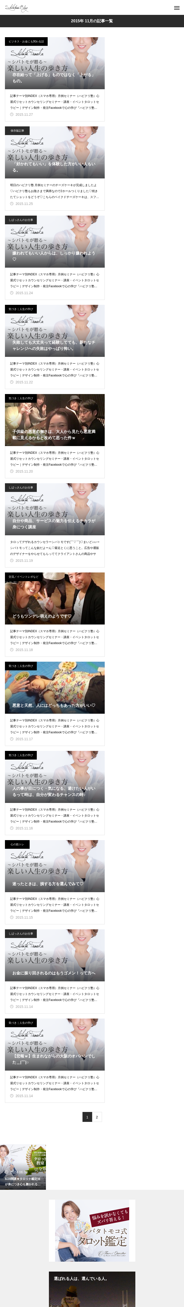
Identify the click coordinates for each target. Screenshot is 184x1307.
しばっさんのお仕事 (21, 130)
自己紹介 (92, 957)
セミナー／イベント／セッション (92, 949)
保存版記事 (107, 41)
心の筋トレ (107, 398)
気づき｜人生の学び (110, 130)
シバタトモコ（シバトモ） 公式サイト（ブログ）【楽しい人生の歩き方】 (92, 854)
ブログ (92, 940)
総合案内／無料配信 (92, 966)
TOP (92, 931)
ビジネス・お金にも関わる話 (26, 41)
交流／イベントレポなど (24, 309)
